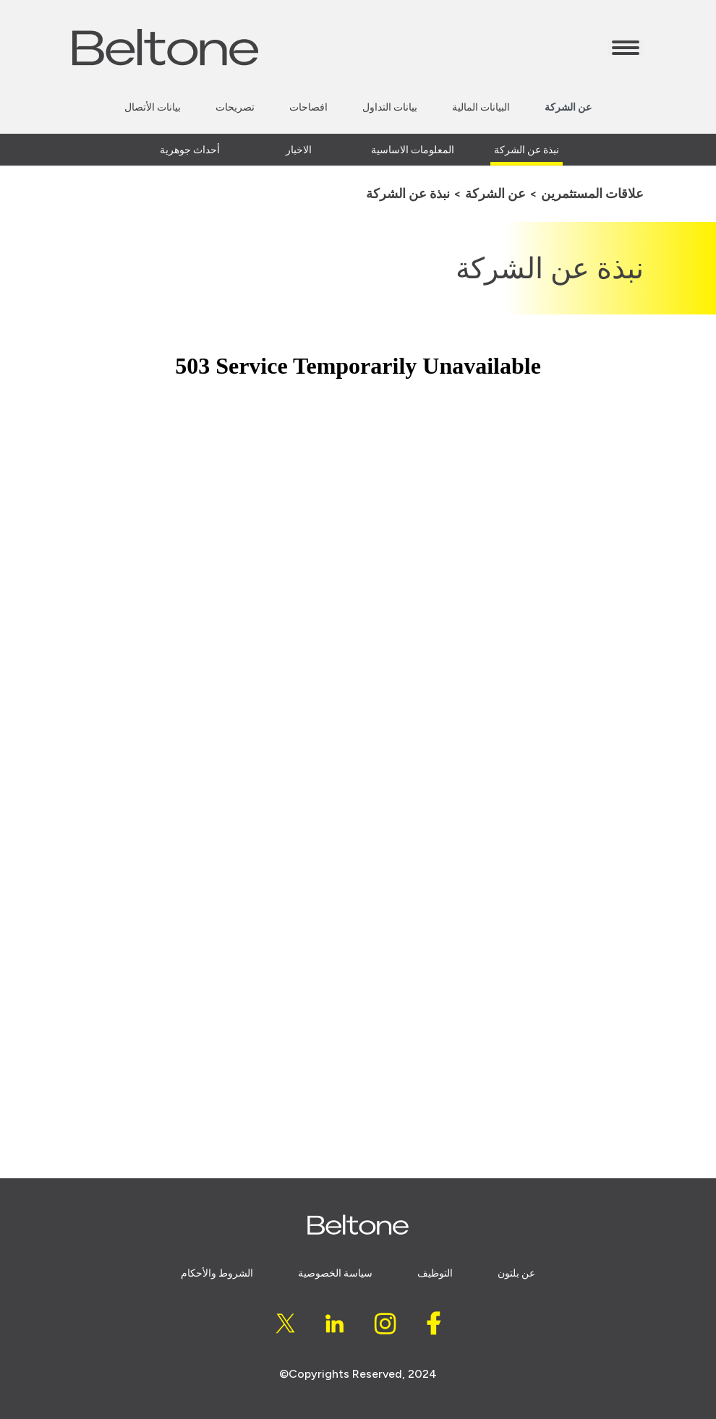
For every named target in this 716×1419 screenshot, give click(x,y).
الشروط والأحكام (217, 1273)
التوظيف (435, 1273)
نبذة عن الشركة (526, 150)
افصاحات (308, 107)
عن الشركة (568, 107)
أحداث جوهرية (190, 150)
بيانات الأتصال (152, 107)
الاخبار (299, 150)
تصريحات (235, 107)
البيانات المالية (481, 107)
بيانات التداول (389, 107)
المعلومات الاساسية (412, 150)
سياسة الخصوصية (335, 1273)
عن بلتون (516, 1273)
